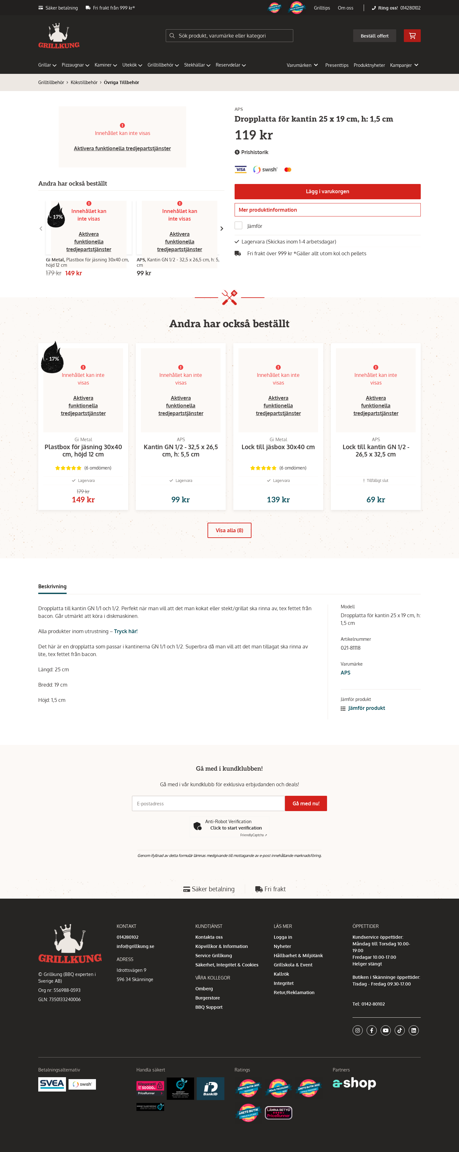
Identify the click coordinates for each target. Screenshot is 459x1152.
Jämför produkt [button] (363, 718)
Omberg (204, 988)
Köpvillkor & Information (221, 946)
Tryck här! (125, 641)
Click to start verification (236, 827)
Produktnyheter (369, 65)
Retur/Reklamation (294, 992)
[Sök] (229, 35)
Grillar (47, 64)
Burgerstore (207, 997)
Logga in (283, 937)
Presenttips (337, 65)
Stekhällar (197, 64)
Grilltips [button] (322, 8)
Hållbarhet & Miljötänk (298, 955)
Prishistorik (251, 152)
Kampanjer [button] (404, 65)
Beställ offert (375, 36)
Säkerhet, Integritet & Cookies (227, 964)
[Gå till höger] (222, 228)
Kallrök (281, 974)
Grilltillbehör (163, 64)
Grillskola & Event (293, 964)
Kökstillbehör (84, 82)
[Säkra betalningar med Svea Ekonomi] (52, 1083)
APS (345, 683)
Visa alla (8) (229, 540)
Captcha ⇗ (253, 835)
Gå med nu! (308, 803)
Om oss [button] (345, 8)
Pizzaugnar (76, 64)
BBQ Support (208, 1007)
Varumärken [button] (302, 65)
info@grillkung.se (135, 946)
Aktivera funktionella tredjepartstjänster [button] (122, 148)
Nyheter (282, 946)
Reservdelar (231, 64)
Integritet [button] (284, 983)
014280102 (410, 8)
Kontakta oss (209, 937)
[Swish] (82, 1083)
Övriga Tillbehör (121, 82)
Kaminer (106, 64)
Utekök (132, 64)
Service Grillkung (213, 955)
